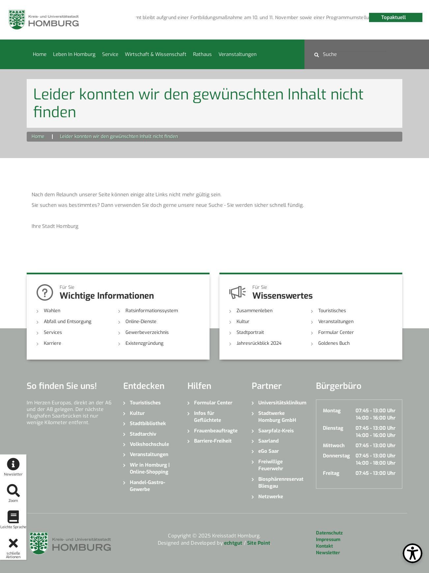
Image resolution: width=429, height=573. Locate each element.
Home (39, 54)
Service (110, 54)
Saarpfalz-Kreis (276, 430)
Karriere (52, 343)
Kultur (243, 321)
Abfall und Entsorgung (67, 321)
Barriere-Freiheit (213, 441)
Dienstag (333, 428)
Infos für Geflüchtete (207, 416)
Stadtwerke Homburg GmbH (277, 416)
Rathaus (202, 54)
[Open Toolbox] (412, 553)
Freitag (331, 473)
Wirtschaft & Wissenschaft (155, 54)
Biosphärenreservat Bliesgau (280, 482)
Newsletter (328, 553)
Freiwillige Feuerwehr (270, 465)
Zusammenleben (254, 311)
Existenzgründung (144, 343)
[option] (213, 17)
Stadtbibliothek (148, 423)
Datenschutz (329, 533)
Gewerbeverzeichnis (147, 332)
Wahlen (52, 311)
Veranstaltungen (237, 54)
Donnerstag (336, 455)
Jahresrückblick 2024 (259, 343)
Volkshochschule (149, 444)
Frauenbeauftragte (216, 430)
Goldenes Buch (334, 343)
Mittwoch (334, 445)
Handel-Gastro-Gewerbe (147, 486)
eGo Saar (268, 451)
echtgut (233, 543)
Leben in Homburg (74, 54)
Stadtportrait (250, 332)
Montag (332, 410)
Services (53, 332)
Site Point (258, 543)
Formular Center (336, 332)
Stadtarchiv (143, 434)
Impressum (328, 539)
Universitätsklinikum (282, 402)
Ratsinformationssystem (152, 311)
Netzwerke (270, 496)
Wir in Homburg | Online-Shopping (150, 468)
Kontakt (324, 546)
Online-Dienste (141, 321)
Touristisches (332, 311)
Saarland (268, 441)
